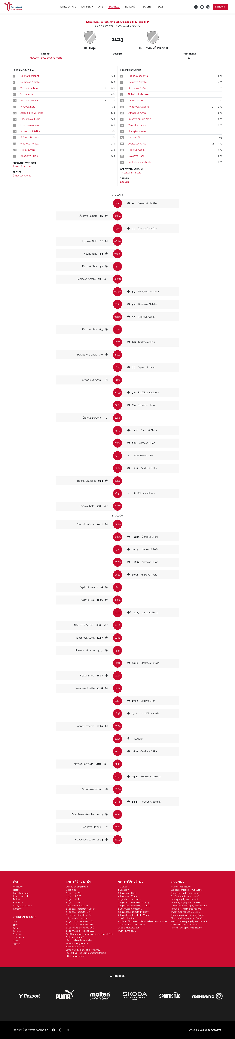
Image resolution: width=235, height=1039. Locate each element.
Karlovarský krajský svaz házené (186, 928)
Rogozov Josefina (138, 75)
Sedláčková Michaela (139, 162)
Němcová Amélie (30, 82)
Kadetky (16, 944)
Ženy (15, 925)
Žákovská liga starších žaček (131, 924)
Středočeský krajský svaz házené (186, 890)
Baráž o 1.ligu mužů (75, 946)
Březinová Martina (30, 100)
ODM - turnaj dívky (127, 931)
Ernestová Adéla (29, 125)
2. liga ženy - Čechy (127, 893)
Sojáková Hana (136, 156)
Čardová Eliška (136, 137)
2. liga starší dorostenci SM (79, 915)
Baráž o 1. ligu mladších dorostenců (83, 950)
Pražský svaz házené (180, 887)
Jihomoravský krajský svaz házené (187, 915)
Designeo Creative (210, 1029)
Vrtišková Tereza (29, 143)
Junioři (16, 928)
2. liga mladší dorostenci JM (79, 921)
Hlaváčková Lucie (30, 119)
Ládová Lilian (135, 100)
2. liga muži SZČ (73, 896)
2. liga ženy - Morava (128, 896)
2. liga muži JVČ (73, 893)
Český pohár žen (126, 918)
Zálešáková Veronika (31, 112)
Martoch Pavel (38, 57)
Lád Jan (124, 181)
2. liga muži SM (73, 902)
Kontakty (17, 909)
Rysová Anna (27, 149)
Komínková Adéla (30, 131)
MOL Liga (122, 887)
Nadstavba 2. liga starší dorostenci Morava (86, 953)
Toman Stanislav (22, 166)
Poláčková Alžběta (138, 106)
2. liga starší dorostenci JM (78, 912)
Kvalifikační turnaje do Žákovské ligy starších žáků (89, 934)
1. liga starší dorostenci (77, 905)
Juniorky (17, 931)
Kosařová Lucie (29, 156)
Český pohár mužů (75, 937)
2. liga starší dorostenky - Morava (134, 905)
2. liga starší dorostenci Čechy (80, 909)
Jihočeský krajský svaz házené (185, 893)
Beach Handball (20, 896)
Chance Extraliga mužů (77, 887)
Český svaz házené (22, 905)
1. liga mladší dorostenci (77, 918)
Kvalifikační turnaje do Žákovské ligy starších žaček (142, 921)
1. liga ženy (123, 890)
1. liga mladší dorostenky (130, 909)
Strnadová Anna (137, 112)
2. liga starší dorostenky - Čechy (133, 902)
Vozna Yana (26, 94)
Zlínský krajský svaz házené (184, 924)
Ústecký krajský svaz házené (184, 899)
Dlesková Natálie (137, 82)
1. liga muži (71, 890)
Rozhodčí (18, 902)
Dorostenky (18, 937)
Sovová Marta (54, 57)
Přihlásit (220, 7)
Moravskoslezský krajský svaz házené (189, 921)
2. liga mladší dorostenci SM (79, 924)
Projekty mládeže (21, 893)
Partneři (16, 899)
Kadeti (16, 940)
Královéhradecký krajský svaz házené (189, 905)
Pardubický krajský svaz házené (186, 909)
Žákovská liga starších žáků (79, 940)
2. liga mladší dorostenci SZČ (80, 931)
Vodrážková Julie (137, 143)
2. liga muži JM (73, 899)
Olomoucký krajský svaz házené (186, 918)
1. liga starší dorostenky (129, 899)
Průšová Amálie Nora (139, 119)
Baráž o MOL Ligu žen (128, 928)
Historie (17, 890)
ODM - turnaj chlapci (76, 956)
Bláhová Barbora (29, 137)
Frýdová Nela (27, 106)
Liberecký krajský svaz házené (185, 902)
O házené (17, 887)
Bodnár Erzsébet (29, 75)
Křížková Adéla (136, 149)
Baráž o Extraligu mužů (77, 943)
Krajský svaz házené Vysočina (185, 912)
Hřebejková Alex (137, 131)
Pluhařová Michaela (139, 94)
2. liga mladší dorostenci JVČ (80, 928)
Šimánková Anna (22, 175)
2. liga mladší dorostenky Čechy (133, 912)
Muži (15, 922)
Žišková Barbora (29, 88)
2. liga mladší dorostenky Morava (134, 915)
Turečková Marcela (130, 172)
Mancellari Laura (137, 125)
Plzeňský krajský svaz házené (185, 896)
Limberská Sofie (137, 88)
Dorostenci (18, 934)
